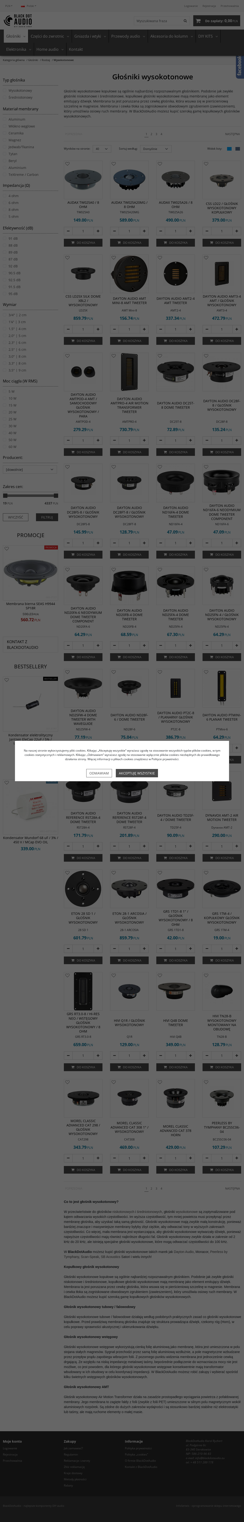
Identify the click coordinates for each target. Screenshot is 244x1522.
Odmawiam (99, 773)
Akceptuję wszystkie (137, 773)
